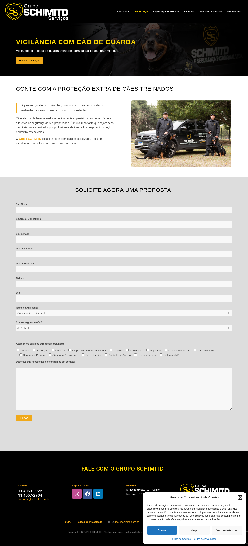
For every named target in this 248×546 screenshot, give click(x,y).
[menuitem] (123, 11)
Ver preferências (227, 530)
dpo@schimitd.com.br (126, 521)
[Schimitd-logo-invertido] (37, 11)
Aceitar (162, 530)
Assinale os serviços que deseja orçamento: (40, 343)
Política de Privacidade (204, 539)
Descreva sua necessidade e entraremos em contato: (45, 361)
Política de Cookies (181, 539)
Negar (195, 530)
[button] (240, 497)
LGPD (68, 521)
